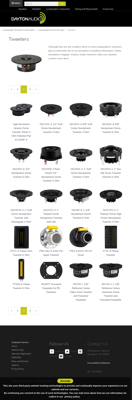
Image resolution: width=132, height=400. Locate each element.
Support (15, 365)
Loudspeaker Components (58, 9)
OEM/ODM (16, 357)
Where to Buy (18, 350)
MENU (17, 3)
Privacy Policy (18, 369)
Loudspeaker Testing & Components (18, 30)
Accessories (108, 9)
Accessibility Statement (98, 363)
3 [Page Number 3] (31, 89)
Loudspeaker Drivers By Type (51, 30)
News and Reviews (20, 361)
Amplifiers (36, 9)
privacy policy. (72, 396)
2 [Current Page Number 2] (25, 90)
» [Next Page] (37, 90)
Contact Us (97, 344)
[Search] (41, 4)
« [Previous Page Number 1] (13, 90)
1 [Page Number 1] (19, 89)
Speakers (23, 9)
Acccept (65, 381)
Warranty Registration (21, 353)
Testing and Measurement (86, 9)
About (14, 346)
